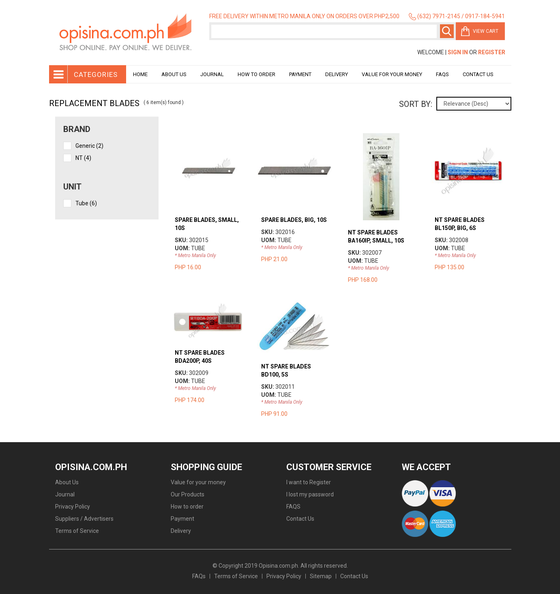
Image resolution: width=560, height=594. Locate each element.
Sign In (458, 52)
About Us (174, 74)
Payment (300, 74)
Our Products (187, 494)
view (208, 137)
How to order (256, 74)
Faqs (442, 74)
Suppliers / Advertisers (84, 518)
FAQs (199, 576)
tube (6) (86, 203)
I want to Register (308, 482)
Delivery (336, 74)
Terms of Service (77, 531)
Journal (212, 74)
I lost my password (310, 494)
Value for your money (392, 74)
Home (140, 74)
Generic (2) (89, 146)
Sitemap (321, 576)
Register (491, 52)
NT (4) (83, 158)
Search (447, 31)
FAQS (293, 506)
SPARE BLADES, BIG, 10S (294, 220)
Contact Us (478, 74)
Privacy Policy (72, 506)
